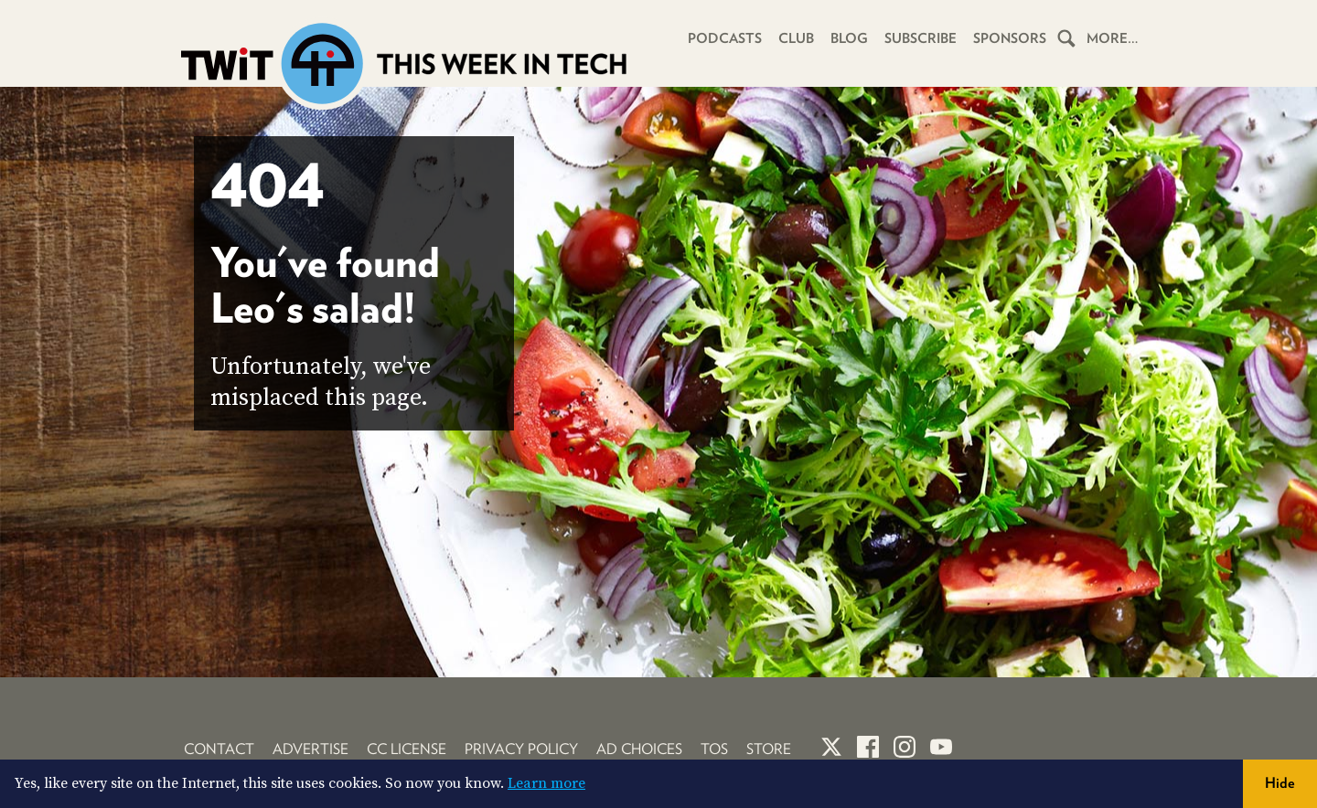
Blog (849, 38)
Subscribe (920, 38)
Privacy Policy (521, 749)
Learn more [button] (546, 783)
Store (768, 749)
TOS (714, 749)
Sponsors (1009, 38)
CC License (406, 749)
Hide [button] (1280, 783)
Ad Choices (639, 749)
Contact (219, 749)
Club (796, 38)
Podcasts (725, 38)
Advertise (310, 749)
